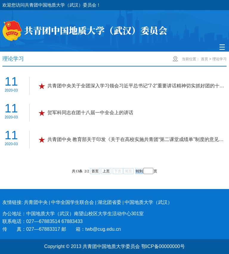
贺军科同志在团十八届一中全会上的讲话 (90, 112)
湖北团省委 (109, 202)
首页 (204, 59)
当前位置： (191, 59)
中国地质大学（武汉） (148, 202)
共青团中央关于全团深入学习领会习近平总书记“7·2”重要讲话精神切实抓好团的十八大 (136, 85)
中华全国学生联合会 (72, 202)
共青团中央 (36, 202)
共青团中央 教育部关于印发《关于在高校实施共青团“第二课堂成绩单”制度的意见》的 (136, 139)
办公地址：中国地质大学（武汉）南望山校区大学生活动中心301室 (73, 213)
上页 (106, 171)
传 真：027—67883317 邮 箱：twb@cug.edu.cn (61, 229)
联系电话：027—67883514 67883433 (42, 221)
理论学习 (219, 59)
